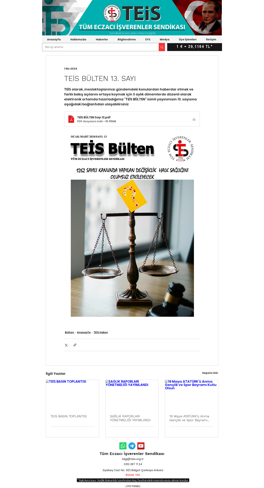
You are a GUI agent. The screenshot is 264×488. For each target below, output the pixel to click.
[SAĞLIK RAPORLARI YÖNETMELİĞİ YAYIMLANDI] (132, 395)
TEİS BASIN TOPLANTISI (68, 416)
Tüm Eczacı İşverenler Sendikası (132, 453)
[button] (78, 39)
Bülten (69, 332)
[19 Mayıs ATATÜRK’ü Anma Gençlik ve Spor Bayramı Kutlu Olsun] (191, 395)
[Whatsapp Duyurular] (122, 445)
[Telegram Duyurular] (131, 445)
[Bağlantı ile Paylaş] (75, 345)
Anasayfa (84, 332)
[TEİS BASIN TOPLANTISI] (72, 395)
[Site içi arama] (98, 47)
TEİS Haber (101, 332)
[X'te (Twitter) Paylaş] (66, 345)
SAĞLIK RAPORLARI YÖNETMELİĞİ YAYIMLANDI (130, 418)
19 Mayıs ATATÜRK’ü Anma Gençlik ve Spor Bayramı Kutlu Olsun (189, 418)
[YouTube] (140, 445)
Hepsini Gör (210, 373)
